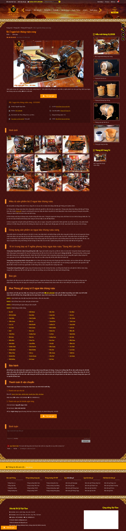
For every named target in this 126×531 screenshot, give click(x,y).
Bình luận (15, 34)
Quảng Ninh (12, 346)
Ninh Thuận (32, 318)
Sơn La (31, 353)
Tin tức (107, 2)
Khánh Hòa (12, 356)
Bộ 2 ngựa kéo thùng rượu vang (104, 56)
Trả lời (15, 448)
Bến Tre (31, 321)
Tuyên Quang (32, 356)
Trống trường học (12, 490)
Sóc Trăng (72, 318)
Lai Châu (72, 349)
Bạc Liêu (31, 330)
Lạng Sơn (52, 315)
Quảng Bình (12, 349)
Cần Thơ (51, 356)
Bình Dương (32, 349)
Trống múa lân (11, 485)
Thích (7, 34)
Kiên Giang (32, 327)
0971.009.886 (18, 110)
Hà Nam (51, 359)
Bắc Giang (52, 353)
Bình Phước (32, 324)
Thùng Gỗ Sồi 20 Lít (100, 78)
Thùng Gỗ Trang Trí (65, 110)
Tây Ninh (72, 346)
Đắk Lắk (72, 330)
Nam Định (72, 324)
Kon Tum (51, 340)
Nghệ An (72, 353)
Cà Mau (51, 334)
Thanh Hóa (52, 321)
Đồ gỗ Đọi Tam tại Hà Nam (63, 119)
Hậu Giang (52, 346)
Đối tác (113, 2)
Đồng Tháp (12, 353)
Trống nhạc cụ (12, 483)
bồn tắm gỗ (70, 478)
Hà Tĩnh (72, 337)
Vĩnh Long (72, 321)
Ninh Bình (11, 343)
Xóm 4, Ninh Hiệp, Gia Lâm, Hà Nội (25, 512)
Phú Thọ (51, 349)
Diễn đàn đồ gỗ (22, 2)
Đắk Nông (72, 340)
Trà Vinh (11, 327)
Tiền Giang (12, 321)
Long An (72, 327)
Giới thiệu (100, 2)
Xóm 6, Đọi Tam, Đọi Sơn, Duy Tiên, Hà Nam (28, 514)
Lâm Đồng (32, 343)
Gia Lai (72, 315)
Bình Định (72, 334)
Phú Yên (31, 337)
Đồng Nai (72, 343)
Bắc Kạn (11, 337)
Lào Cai (11, 324)
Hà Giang (31, 359)
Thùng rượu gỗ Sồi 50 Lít (102, 122)
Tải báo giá (48, 96)
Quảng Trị (52, 324)
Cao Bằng (52, 318)
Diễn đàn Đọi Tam (11, 2)
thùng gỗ (18, 211)
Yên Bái (51, 343)
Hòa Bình (31, 315)
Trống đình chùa (12, 488)
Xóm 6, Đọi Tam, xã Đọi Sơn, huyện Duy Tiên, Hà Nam (28, 394)
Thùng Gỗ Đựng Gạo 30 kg (102, 100)
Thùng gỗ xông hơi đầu (101, 144)
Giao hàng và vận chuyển (17, 119)
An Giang (72, 356)
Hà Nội (11, 312)
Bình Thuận (52, 327)
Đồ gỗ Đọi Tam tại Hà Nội (63, 106)
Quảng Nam (52, 337)
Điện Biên (11, 340)
